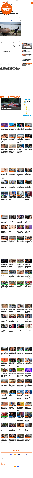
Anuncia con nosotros (4, 464)
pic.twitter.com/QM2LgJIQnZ (6, 51)
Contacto (2, 463)
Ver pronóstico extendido (27, 115)
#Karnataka (12, 50)
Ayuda (1, 462)
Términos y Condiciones (4, 461)
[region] (16, 6)
